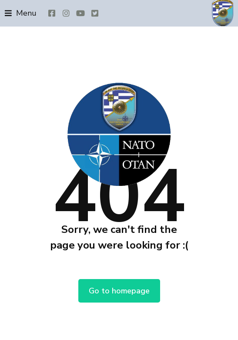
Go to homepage (119, 291)
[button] (21, 13)
